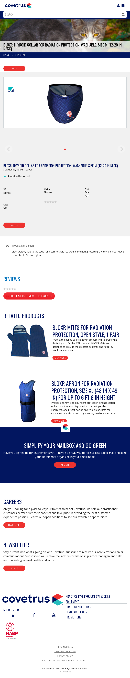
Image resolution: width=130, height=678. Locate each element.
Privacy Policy (65, 656)
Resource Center (76, 612)
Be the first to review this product (30, 297)
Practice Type (74, 596)
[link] (50, 202)
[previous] (9, 149)
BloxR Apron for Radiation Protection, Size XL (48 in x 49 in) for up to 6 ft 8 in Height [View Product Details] (84, 390)
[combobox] (64, 14)
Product (20, 55)
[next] (121, 149)
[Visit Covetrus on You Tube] (54, 615)
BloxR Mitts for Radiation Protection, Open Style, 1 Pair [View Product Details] (85, 330)
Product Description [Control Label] (23, 245)
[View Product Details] (28, 341)
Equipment (72, 601)
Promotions (73, 617)
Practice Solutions (78, 607)
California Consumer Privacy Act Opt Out (65, 660)
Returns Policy (65, 647)
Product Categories (97, 596)
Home (6, 55)
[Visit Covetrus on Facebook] (34, 615)
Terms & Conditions (65, 651)
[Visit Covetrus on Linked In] (13, 615)
